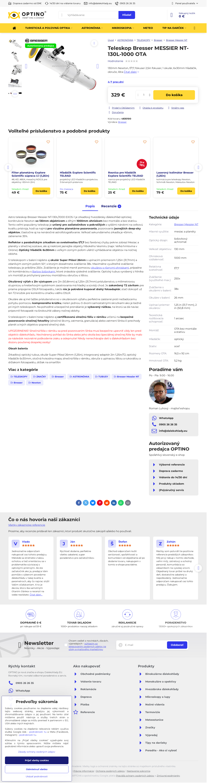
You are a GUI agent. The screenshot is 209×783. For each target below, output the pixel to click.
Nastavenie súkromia (138, 771)
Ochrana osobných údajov (110, 771)
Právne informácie (83, 771)
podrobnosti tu (37, 731)
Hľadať (126, 14)
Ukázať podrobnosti (37, 776)
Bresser (122, 122)
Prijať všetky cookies (37, 760)
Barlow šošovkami (43, 271)
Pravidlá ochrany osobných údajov (135, 775)
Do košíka (174, 95)
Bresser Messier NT (186, 224)
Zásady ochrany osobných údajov (36, 751)
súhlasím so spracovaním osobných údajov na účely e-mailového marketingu (87, 646)
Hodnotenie (115, 61)
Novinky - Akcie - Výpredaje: (42, 648)
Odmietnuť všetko (36, 769)
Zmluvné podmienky (168, 775)
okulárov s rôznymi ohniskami (110, 267)
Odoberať (177, 644)
